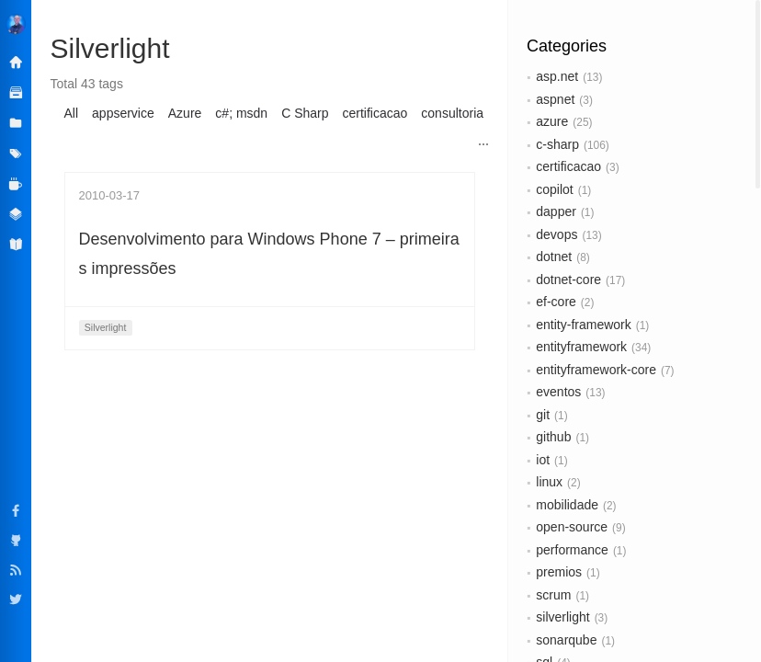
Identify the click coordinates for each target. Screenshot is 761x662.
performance (572, 549)
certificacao (568, 166)
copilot (554, 189)
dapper (556, 211)
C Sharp (304, 113)
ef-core (556, 301)
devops (556, 234)
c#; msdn (241, 113)
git (543, 414)
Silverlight (106, 327)
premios (559, 572)
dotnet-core (568, 279)
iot (543, 459)
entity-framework (583, 324)
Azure (185, 113)
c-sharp (557, 144)
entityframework (581, 346)
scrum (553, 595)
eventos (558, 391)
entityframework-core (596, 369)
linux (549, 481)
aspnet (555, 99)
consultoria (452, 113)
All (71, 113)
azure (552, 121)
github (553, 436)
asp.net (557, 76)
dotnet (554, 256)
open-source (572, 526)
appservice (123, 113)
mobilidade (567, 504)
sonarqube (566, 640)
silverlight (562, 617)
